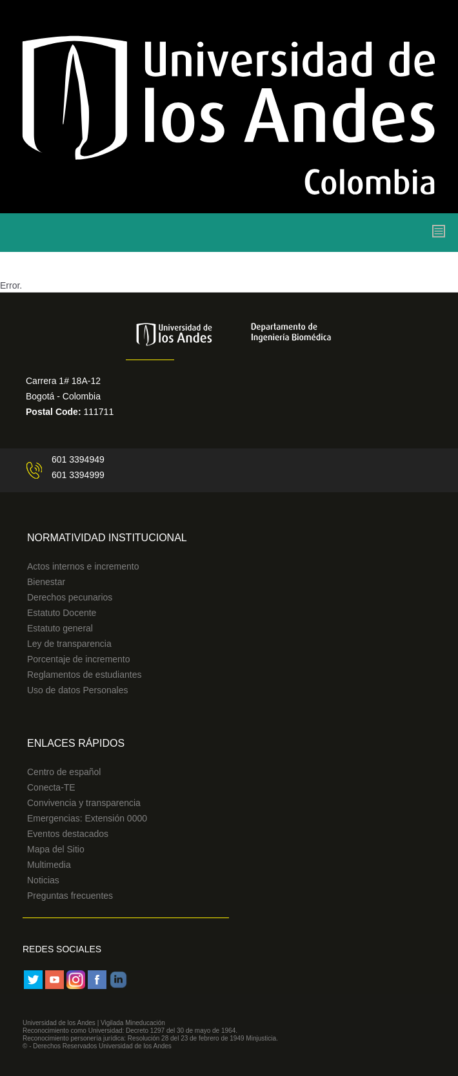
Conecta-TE (51, 787)
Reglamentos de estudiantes (84, 674)
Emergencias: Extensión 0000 (87, 818)
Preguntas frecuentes (70, 895)
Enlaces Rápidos (75, 743)
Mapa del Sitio (56, 849)
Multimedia (49, 864)
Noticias (43, 880)
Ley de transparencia (69, 643)
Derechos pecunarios (69, 597)
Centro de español (64, 771)
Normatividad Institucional (107, 537)
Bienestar (46, 581)
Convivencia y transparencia (84, 802)
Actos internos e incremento (83, 566)
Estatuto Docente (61, 612)
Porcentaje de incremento (78, 659)
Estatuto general (60, 628)
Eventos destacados (67, 833)
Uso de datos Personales (77, 690)
